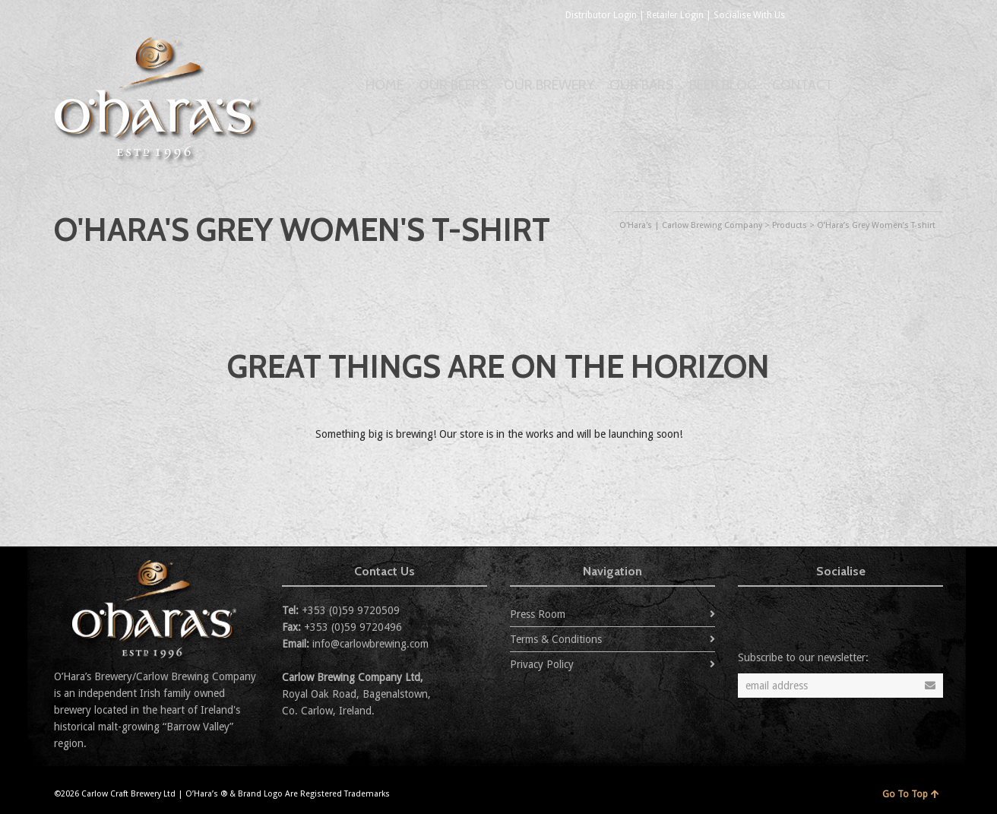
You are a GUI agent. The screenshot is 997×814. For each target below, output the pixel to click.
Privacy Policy (542, 664)
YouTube (897, 14)
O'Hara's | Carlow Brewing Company (690, 225)
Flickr (864, 14)
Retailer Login (675, 15)
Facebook (830, 14)
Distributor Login (601, 15)
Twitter (797, 14)
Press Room (537, 614)
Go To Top (910, 794)
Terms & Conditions (556, 639)
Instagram (931, 14)
